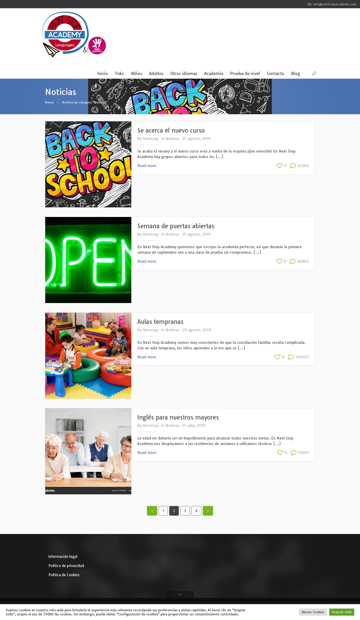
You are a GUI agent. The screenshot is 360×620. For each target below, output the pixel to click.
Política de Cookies (64, 575)
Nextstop (150, 138)
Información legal (62, 556)
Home (49, 102)
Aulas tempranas (160, 321)
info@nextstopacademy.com (335, 4)
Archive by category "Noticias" (84, 102)
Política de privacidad (66, 566)
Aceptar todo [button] (342, 612)
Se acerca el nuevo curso (171, 130)
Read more (146, 165)
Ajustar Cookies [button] (313, 612)
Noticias (173, 138)
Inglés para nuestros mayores (178, 417)
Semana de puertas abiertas (175, 226)
